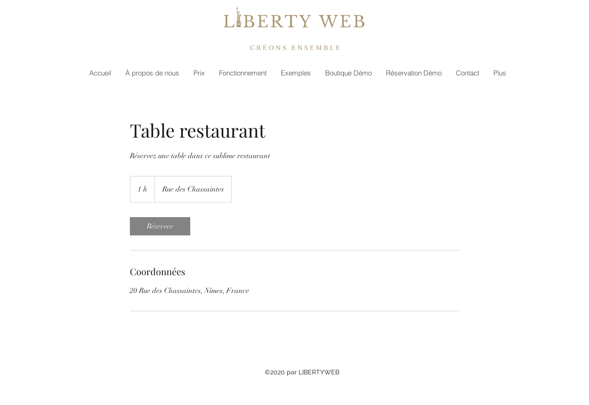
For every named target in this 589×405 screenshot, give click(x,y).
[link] (160, 226)
